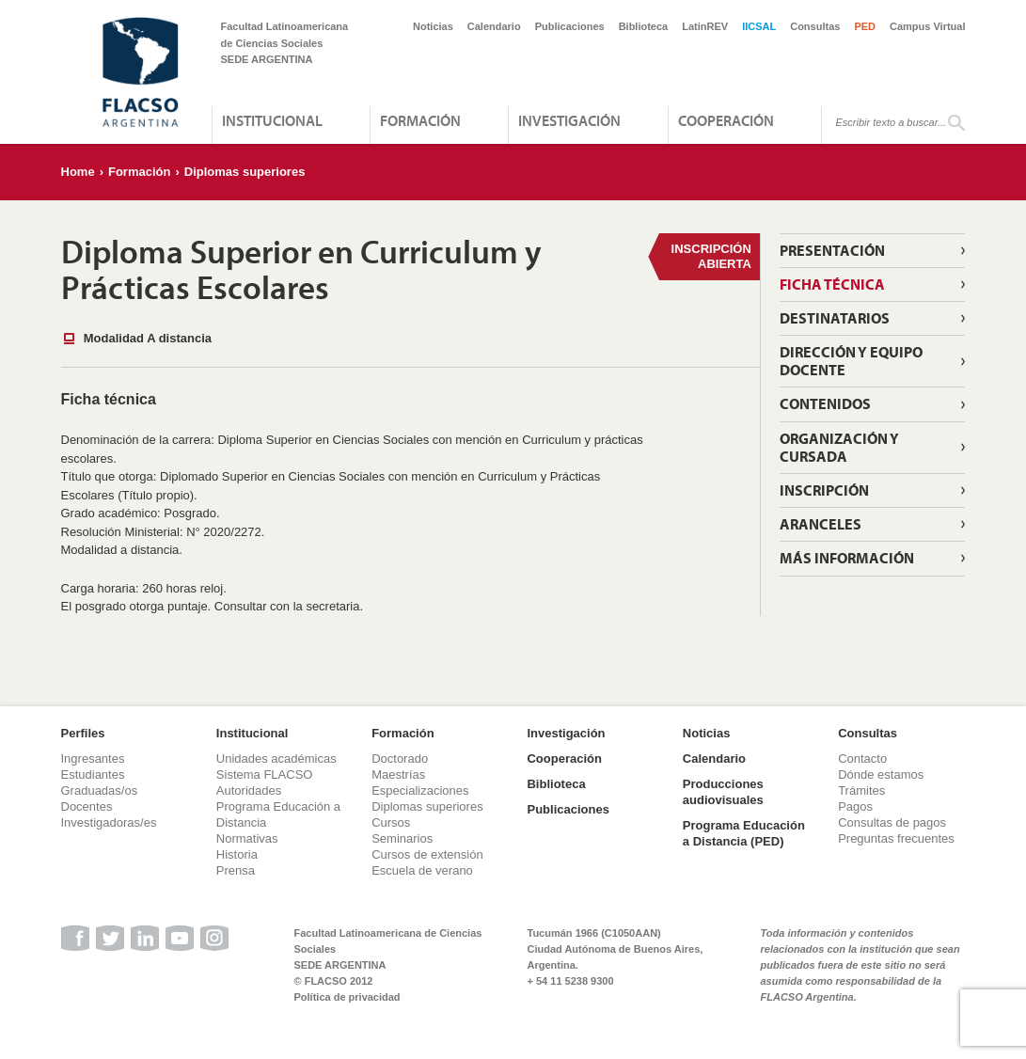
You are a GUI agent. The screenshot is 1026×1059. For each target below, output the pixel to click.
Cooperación (726, 120)
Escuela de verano (422, 870)
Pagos (855, 806)
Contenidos (825, 403)
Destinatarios (835, 317)
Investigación (569, 120)
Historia (237, 854)
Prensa (235, 870)
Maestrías (398, 774)
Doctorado (399, 758)
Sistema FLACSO (264, 774)
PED (865, 26)
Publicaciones (570, 26)
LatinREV (705, 26)
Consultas (815, 26)
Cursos (390, 822)
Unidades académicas (276, 758)
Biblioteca (644, 26)
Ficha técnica (832, 284)
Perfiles (83, 733)
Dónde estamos (880, 774)
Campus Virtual (928, 26)
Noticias (433, 26)
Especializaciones (419, 790)
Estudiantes (93, 774)
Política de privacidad (347, 997)
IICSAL (759, 26)
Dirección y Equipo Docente (851, 360)
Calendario (494, 26)
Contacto (862, 758)
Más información (847, 557)
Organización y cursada (839, 447)
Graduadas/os (99, 790)
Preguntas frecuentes (896, 838)
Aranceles (820, 523)
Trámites (861, 790)
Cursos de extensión (427, 854)
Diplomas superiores (245, 172)
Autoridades (248, 790)
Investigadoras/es (109, 822)
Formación (420, 120)
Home (78, 172)
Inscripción (824, 490)
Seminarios (402, 838)
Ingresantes (93, 758)
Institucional (272, 120)
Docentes (87, 806)
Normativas (247, 838)
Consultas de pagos (892, 822)
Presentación (832, 250)
